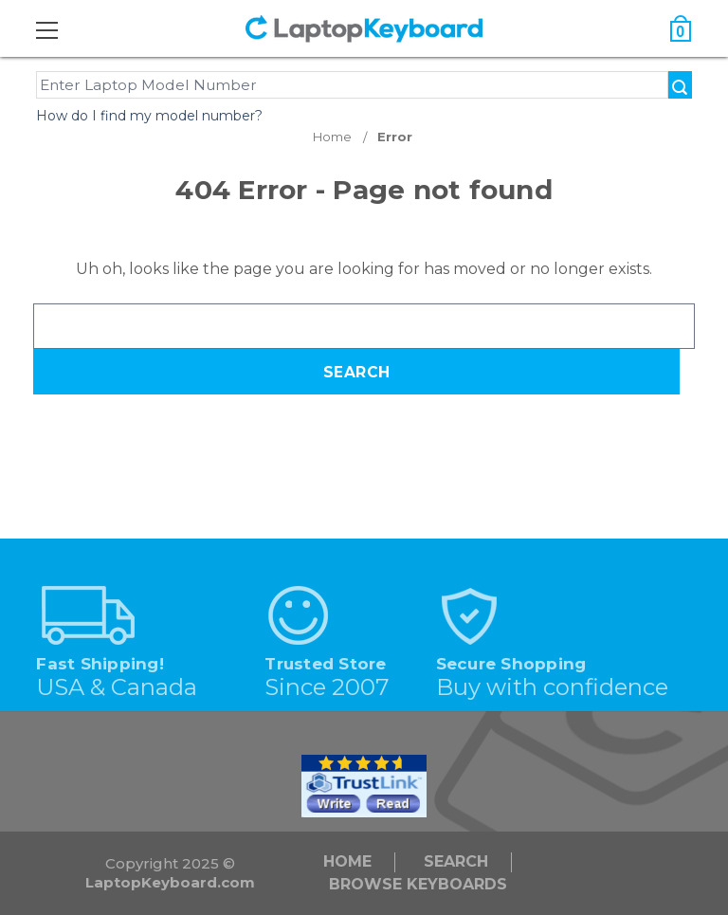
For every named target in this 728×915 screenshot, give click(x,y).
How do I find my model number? (149, 115)
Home (347, 861)
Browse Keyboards (418, 884)
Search (456, 861)
